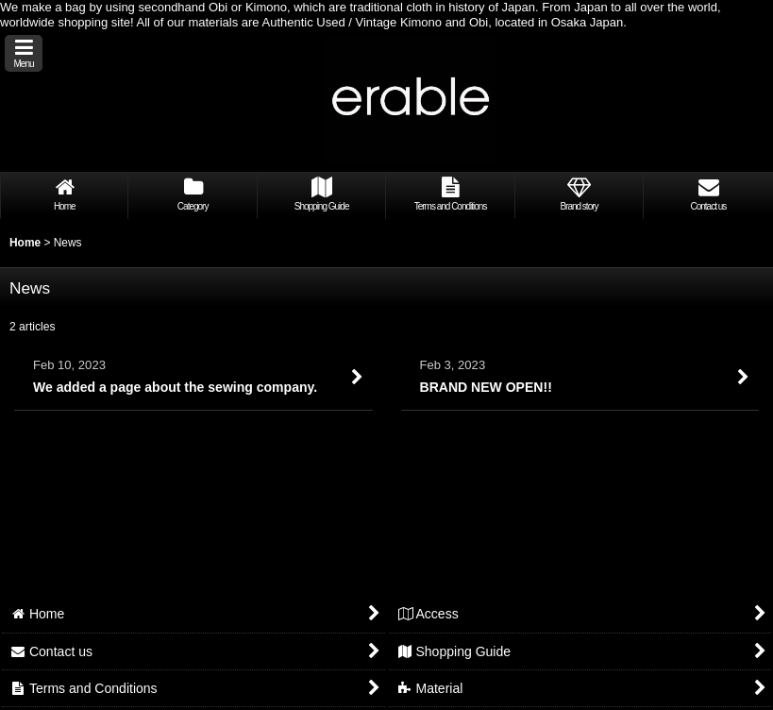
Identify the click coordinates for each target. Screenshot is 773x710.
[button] (23, 53)
